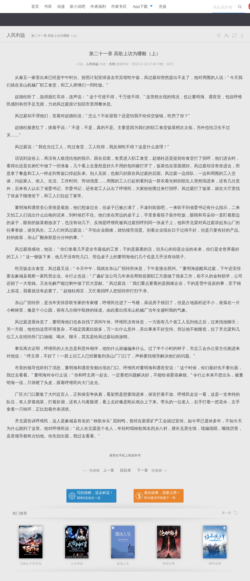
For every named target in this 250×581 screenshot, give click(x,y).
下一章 (142, 470)
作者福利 (98, 6)
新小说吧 (77, 6)
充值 (162, 6)
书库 (48, 6)
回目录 (125, 470)
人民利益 (16, 35)
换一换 (230, 513)
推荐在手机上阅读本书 (125, 455)
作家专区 (119, 6)
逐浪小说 (13, 6)
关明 (112, 64)
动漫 (61, 6)
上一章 (108, 470)
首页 (35, 6)
